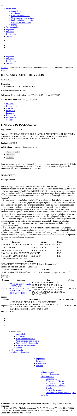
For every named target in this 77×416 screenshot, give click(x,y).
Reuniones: (6, 91)
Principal (10, 104)
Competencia (11, 106)
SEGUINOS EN (7, 311)
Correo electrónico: (9, 99)
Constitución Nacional (20, 16)
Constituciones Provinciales (22, 18)
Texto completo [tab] (13, 152)
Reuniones (10, 115)
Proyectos (10, 32)
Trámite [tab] (10, 157)
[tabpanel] (38, 199)
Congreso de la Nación (55, 381)
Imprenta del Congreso (55, 383)
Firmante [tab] (10, 155)
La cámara (15, 13)
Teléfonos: (5, 95)
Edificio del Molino (54, 390)
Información (11, 117)
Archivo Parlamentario (20, 352)
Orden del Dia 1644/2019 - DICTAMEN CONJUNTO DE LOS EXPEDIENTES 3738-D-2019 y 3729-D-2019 (20, 288)
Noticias (9, 108)
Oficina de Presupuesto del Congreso (61, 393)
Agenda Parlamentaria (50, 374)
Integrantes (10, 111)
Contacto (10, 120)
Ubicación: (5, 84)
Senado (49, 388)
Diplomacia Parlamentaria (22, 20)
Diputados (10, 29)
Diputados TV (51, 379)
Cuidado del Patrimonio (21, 22)
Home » (4, 68)
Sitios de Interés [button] (47, 376)
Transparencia (12, 27)
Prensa (14, 25)
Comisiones (11, 34)
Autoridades (16, 11)
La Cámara (20, 336)
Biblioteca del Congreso (56, 386)
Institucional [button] (11, 9)
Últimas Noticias (47, 372)
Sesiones (9, 36)
